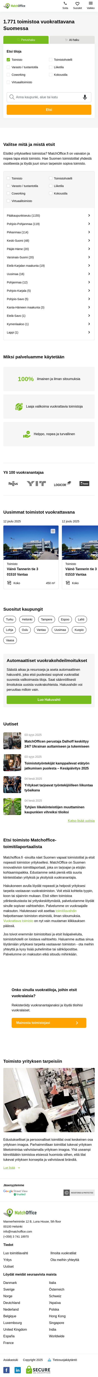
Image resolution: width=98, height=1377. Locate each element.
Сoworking (16, 194)
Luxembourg (12, 1323)
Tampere (46, 619)
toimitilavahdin (66, 911)
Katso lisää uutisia (81, 820)
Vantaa (41, 630)
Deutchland (11, 1303)
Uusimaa (60, 630)
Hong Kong (57, 1316)
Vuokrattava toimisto (18, 921)
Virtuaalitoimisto (19, 201)
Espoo (65, 619)
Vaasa (10, 640)
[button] (54, 531)
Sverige (9, 1289)
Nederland (11, 1309)
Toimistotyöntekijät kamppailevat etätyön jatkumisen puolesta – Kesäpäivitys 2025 (56, 766)
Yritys (7, 1260)
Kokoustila (58, 194)
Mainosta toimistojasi (48, 1023)
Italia (52, 1283)
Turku (9, 619)
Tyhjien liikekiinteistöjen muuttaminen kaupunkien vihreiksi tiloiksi (54, 809)
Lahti (81, 619)
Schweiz (55, 1296)
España (9, 1336)
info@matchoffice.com (17, 1231)
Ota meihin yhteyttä (64, 1260)
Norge (7, 1296)
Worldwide (56, 1336)
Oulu (25, 630)
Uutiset (8, 1266)
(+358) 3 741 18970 (16, 1236)
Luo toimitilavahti (15, 1253)
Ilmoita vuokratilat (63, 1253)
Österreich (56, 1289)
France (8, 1343)
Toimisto (14, 179)
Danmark (10, 1283)
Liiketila (56, 186)
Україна (55, 1303)
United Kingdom (15, 1329)
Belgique (9, 1316)
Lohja (9, 630)
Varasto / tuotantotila (22, 186)
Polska (54, 1309)
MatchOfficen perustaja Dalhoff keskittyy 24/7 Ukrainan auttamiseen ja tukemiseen (56, 744)
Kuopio (79, 630)
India (52, 1329)
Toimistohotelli (60, 179)
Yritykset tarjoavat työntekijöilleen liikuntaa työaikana (58, 787)
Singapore (56, 1323)
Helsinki (27, 619)
